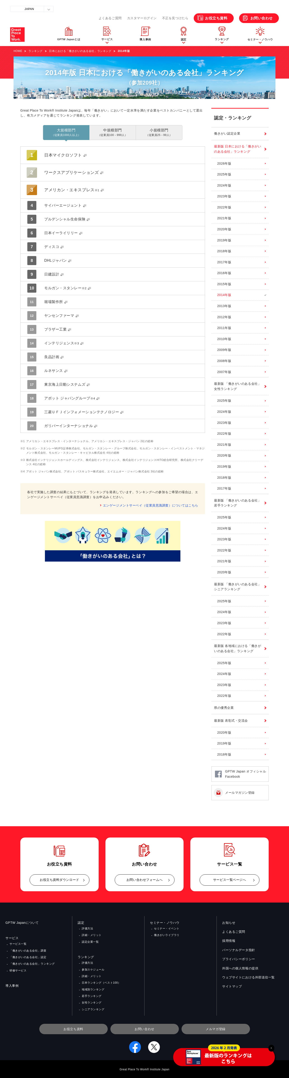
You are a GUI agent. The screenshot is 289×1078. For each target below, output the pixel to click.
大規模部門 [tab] (66, 132)
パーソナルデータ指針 (238, 950)
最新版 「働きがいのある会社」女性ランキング (237, 386)
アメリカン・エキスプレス (74, 190)
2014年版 (224, 295)
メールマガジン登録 (240, 792)
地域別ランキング (93, 989)
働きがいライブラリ (166, 935)
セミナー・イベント (166, 928)
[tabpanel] (112, 310)
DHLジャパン (58, 261)
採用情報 (228, 941)
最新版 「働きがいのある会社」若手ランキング (237, 503)
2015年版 (224, 284)
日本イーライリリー (63, 233)
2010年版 (224, 339)
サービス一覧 (17, 943)
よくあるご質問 (110, 18)
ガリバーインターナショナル (71, 426)
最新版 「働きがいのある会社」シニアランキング (237, 586)
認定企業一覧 (90, 941)
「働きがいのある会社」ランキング (32, 963)
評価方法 (87, 928)
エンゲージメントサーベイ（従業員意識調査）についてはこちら (150, 505)
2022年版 (224, 207)
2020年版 (224, 229)
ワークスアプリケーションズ (74, 172)
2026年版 (224, 163)
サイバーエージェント (65, 205)
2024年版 (224, 185)
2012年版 (224, 317)
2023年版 (224, 196)
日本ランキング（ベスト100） (101, 982)
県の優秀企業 (224, 707)
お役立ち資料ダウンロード (59, 880)
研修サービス (17, 970)
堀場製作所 (56, 302)
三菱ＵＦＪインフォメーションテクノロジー (84, 412)
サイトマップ (232, 986)
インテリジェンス (64, 343)
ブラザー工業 (57, 329)
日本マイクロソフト (65, 155)
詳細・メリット (92, 935)
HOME (18, 51)
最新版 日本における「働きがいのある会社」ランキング (237, 149)
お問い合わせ (261, 18)
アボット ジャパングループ (72, 398)
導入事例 (12, 985)
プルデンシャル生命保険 (67, 219)
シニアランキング (93, 1008)
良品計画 (54, 357)
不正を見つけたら (175, 18)
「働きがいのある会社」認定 (27, 957)
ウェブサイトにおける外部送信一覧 (248, 977)
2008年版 (224, 361)
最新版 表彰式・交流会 (231, 720)
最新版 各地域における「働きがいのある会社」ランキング (237, 648)
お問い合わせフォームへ (144, 880)
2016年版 (224, 273)
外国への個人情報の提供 (240, 968)
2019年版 (224, 240)
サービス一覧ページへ (229, 880)
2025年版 (224, 174)
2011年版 (224, 328)
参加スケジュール (93, 969)
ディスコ (54, 247)
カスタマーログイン (142, 18)
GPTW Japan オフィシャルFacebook (245, 774)
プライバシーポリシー (238, 959)
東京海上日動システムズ (67, 385)
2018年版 (224, 251)
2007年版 (224, 372)
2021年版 (224, 218)
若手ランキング (92, 995)
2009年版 (224, 350)
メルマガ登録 (215, 1028)
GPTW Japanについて (22, 922)
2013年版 (224, 306)
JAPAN (29, 9)
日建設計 (54, 274)
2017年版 (224, 262)
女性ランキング (92, 1002)
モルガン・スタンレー (67, 288)
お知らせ (228, 922)
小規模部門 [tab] (159, 132)
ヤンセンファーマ (61, 316)
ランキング (35, 51)
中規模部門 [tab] (112, 132)
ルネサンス (56, 371)
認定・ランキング (232, 117)
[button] (107, 34)
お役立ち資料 (216, 18)
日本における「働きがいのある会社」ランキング (80, 51)
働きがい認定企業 (227, 133)
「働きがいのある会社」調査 (27, 950)
